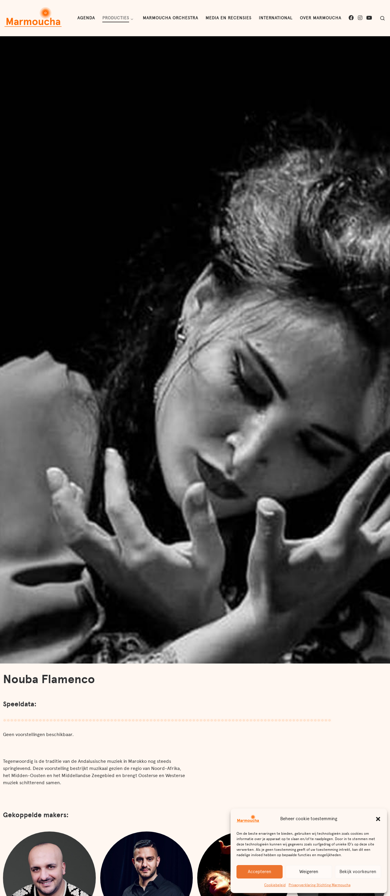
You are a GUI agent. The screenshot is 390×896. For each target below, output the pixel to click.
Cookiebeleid (275, 885)
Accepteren (259, 871)
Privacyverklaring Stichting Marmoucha (319, 885)
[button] (378, 819)
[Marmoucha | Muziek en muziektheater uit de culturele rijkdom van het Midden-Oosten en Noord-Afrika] (33, 17)
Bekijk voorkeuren (357, 871)
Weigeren (308, 871)
